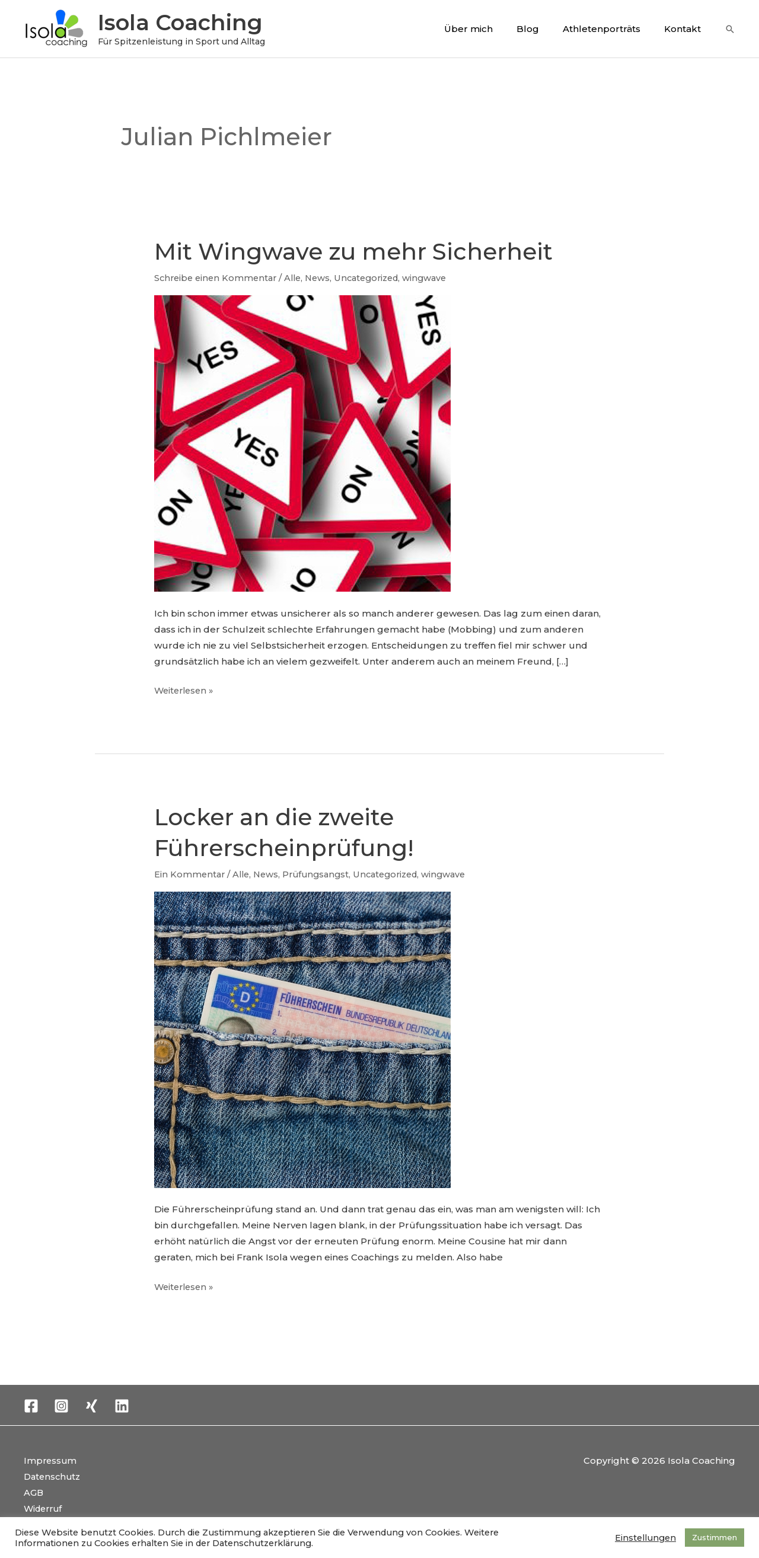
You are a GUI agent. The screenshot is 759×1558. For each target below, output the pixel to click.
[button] (730, 29)
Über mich (489, 28)
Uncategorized (377, 277)
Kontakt (685, 28)
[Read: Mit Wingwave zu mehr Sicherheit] (302, 442)
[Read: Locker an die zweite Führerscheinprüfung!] (302, 1038)
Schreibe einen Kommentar (218, 277)
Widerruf (45, 1507)
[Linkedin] (121, 1404)
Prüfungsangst (322, 873)
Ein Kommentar (190, 873)
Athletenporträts (610, 28)
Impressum (51, 1459)
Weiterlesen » (186, 689)
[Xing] (91, 1404)
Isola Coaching (180, 22)
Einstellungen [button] (645, 1538)
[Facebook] (31, 1404)
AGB (34, 1491)
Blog (542, 28)
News (325, 277)
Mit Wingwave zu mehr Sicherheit (359, 251)
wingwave (438, 277)
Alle (298, 277)
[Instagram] (61, 1404)
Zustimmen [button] (714, 1537)
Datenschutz (54, 1475)
